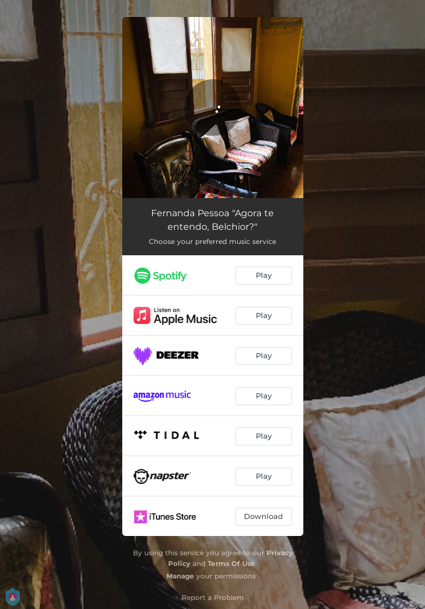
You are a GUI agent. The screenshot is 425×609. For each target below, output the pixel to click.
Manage (180, 576)
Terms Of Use (231, 563)
